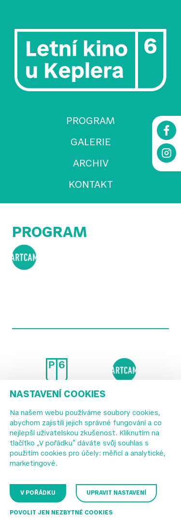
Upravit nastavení (116, 493)
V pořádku (38, 493)
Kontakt (91, 185)
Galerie (90, 143)
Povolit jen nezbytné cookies (61, 513)
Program (90, 121)
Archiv (91, 164)
